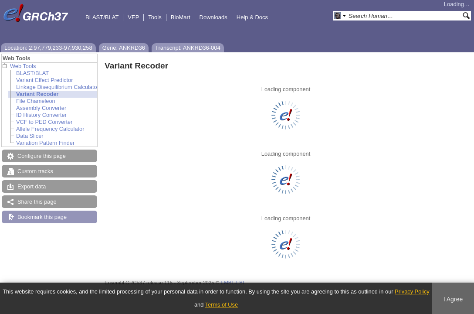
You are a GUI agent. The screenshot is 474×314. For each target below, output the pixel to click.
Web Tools (23, 66)
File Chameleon (35, 101)
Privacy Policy (412, 291)
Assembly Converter (41, 108)
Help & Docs (252, 17)
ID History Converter (41, 115)
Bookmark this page (42, 217)
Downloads (213, 17)
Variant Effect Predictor (44, 80)
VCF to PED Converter (44, 122)
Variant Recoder (37, 94)
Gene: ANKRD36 (123, 47)
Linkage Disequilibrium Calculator (57, 87)
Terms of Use (221, 304)
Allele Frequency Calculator (50, 129)
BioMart (180, 17)
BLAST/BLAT (101, 17)
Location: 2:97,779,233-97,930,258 (48, 47)
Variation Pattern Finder (45, 143)
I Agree (453, 299)
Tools (154, 17)
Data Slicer (30, 136)
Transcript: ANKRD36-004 (187, 47)
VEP (133, 17)
